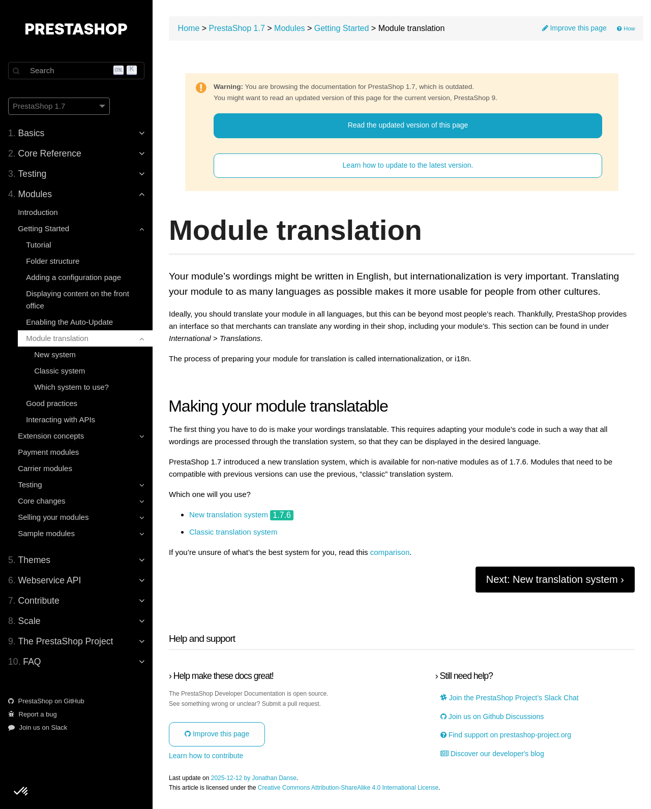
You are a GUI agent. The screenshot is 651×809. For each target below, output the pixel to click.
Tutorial (38, 244)
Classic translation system (233, 532)
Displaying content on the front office (77, 299)
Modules (289, 28)
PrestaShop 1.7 (237, 28)
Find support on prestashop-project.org (505, 735)
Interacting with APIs (60, 419)
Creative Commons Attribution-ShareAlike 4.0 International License (348, 788)
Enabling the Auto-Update (69, 322)
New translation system (228, 515)
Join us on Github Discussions (492, 717)
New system (55, 354)
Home (189, 28)
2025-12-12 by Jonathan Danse (254, 778)
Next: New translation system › (555, 579)
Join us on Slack (37, 727)
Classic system (59, 370)
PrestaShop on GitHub (46, 701)
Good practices (51, 403)
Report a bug (32, 714)
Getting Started (341, 28)
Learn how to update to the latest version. (408, 165)
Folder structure (52, 261)
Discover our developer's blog (492, 754)
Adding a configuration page (73, 277)
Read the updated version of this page (408, 125)
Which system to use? (71, 387)
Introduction (37, 212)
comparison (390, 552)
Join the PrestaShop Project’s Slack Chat (509, 698)
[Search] (76, 70)
